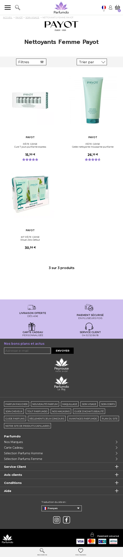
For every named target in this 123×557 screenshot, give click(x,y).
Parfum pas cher (16, 404)
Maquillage (69, 404)
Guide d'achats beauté (89, 411)
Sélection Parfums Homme (23, 453)
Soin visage (89, 404)
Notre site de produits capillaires (27, 425)
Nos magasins (61, 411)
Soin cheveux (13, 411)
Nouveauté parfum (45, 404)
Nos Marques (13, 442)
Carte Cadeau (13, 447)
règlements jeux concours (46, 418)
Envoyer (62, 350)
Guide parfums (15, 418)
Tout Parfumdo (37, 411)
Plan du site (110, 418)
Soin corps (108, 404)
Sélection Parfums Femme (23, 459)
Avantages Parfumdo (83, 418)
